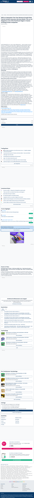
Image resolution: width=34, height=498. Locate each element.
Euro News (22, 466)
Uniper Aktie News (29, 473)
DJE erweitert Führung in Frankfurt (9, 193)
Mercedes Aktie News (4, 473)
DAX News (17, 465)
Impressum (24, 485)
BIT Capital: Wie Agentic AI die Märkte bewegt (11, 195)
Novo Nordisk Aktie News (18, 474)
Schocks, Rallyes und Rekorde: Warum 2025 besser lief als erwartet (14, 202)
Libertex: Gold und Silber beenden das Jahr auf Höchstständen (13, 200)
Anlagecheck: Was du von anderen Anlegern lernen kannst (13, 197)
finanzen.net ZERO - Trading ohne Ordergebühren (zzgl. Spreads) (14, 190)
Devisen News (13, 466)
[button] (20, 1)
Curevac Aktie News (29, 475)
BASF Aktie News (27, 467)
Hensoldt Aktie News (26, 470)
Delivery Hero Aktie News (11, 477)
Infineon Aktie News (4, 471)
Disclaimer (24, 487)
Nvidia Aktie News (8, 467)
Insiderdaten (3, 422)
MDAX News (21, 465)
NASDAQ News (8, 466)
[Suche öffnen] (30, 1)
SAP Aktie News (16, 469)
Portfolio (2, 424)
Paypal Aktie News (10, 471)
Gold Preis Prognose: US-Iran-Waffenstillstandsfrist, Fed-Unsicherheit (15, 161)
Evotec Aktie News (3, 474)
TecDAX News (26, 465)
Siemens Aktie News (23, 475)
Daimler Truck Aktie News (22, 476)
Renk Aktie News (21, 471)
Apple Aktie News (3, 470)
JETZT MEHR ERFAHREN (17, 460)
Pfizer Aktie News (25, 474)
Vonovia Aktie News (17, 473)
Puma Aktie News (3, 476)
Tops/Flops (17, 421)
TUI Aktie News (24, 468)
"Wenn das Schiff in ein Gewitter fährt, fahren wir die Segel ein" (14, 192)
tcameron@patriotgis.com (7, 91)
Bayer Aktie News (3, 468)
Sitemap (2, 488)
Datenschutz (24, 486)
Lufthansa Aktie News (28, 471)
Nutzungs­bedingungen (25, 488)
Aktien (5, 14)
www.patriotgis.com (19, 91)
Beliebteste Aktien (18, 417)
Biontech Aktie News (15, 472)
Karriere (2, 486)
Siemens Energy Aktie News (17, 468)
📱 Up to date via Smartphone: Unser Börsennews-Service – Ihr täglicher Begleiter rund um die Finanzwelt (17, 151)
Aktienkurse (3, 417)
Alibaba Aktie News (19, 477)
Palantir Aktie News (9, 475)
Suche (17, 124)
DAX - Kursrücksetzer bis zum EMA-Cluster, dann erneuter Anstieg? (14, 159)
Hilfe (12, 485)
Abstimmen (17, 410)
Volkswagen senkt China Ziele (8, 154)
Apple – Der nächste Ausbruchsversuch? (10, 158)
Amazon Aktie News (9, 468)
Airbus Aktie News (3, 472)
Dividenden (17, 422)
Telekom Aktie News (25, 477)
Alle (6, 309)
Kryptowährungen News (28, 466)
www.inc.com (23, 104)
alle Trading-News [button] (17, 163)
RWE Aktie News (16, 471)
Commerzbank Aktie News (10, 470)
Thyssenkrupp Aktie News (23, 472)
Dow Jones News (3, 466)
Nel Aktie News (15, 476)
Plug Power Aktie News (18, 470)
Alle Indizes (17, 419)
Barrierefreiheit (24, 490)
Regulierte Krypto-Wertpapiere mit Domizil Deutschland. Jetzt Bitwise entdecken (16, 198)
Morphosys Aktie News (10, 474)
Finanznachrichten (12, 465)
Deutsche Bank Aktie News (23, 469)
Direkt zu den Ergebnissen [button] (17, 412)
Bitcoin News (3, 467)
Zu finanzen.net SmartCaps (17, 303)
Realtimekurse (3, 419)
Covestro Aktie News (16, 475)
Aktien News (7, 465)
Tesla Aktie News (21, 467)
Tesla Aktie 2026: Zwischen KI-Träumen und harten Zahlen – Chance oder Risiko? (16, 153)
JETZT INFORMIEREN (17, 448)
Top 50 (2, 421)
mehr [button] (17, 347)
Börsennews (2, 465)
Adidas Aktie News (9, 476)
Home (2, 14)
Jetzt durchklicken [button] (19, 335)
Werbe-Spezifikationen (15, 487)
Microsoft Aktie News (10, 469)
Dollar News (18, 466)
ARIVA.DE (3, 497)
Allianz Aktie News (3, 469)
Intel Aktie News (3, 475)
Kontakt (2, 485)
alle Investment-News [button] (17, 204)
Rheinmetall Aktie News (14, 467)
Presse (2, 487)
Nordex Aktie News (10, 473)
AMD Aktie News (23, 473)
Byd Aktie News (9, 472)
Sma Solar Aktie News (4, 477)
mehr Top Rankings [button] (17, 399)
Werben (13, 486)
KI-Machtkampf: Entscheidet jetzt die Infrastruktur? (12, 156)
